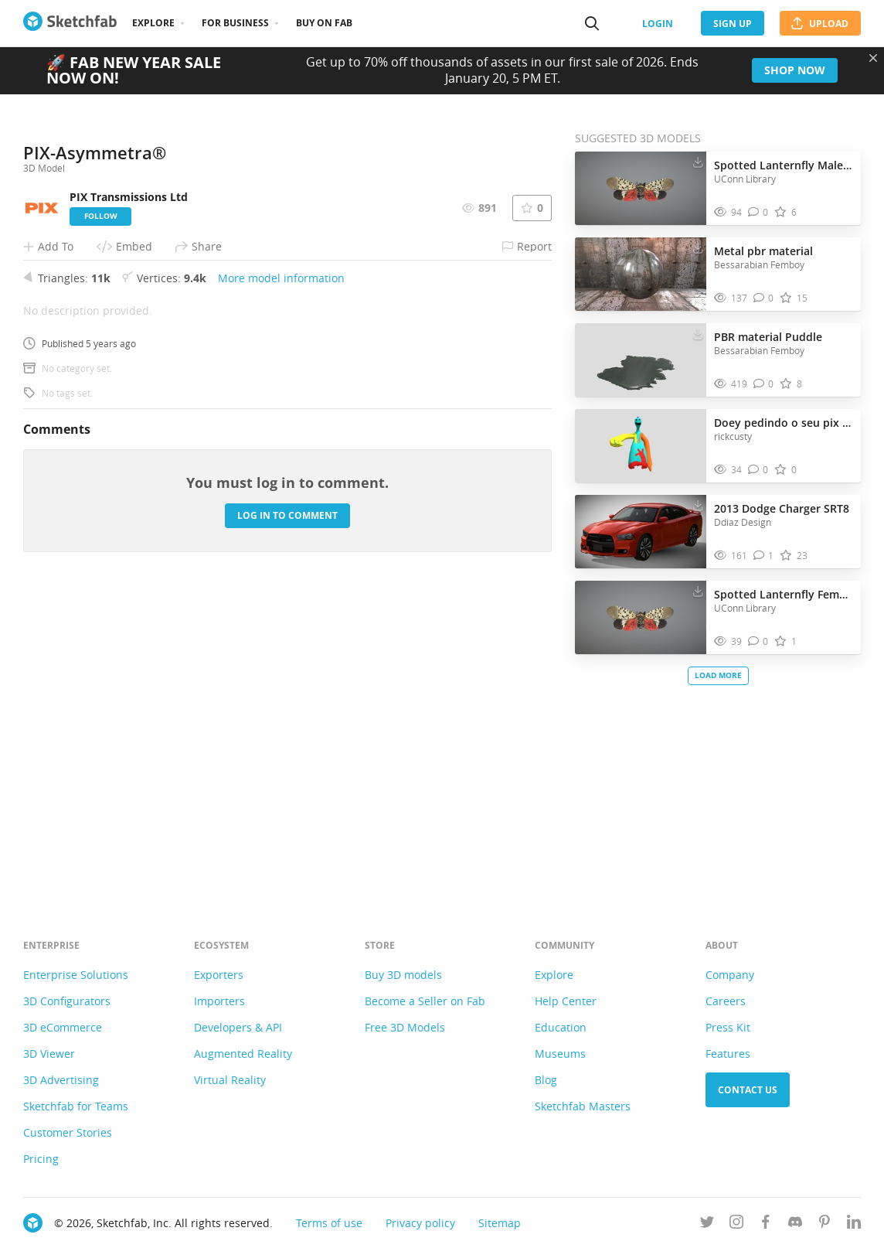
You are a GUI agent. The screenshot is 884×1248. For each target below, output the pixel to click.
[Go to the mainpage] (70, 23)
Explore (153, 22)
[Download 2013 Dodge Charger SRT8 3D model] (697, 505)
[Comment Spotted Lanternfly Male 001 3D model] (758, 212)
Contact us (747, 1089)
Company (730, 974)
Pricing (41, 1158)
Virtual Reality (230, 1079)
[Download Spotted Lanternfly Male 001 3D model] (697, 161)
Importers (219, 1001)
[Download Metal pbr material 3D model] (697, 247)
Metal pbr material (763, 251)
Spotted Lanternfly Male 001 (783, 165)
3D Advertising (61, 1079)
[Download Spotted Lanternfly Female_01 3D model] (697, 591)
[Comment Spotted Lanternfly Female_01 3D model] (758, 641)
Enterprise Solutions (75, 974)
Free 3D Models (405, 1027)
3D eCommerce (62, 1027)
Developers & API (238, 1027)
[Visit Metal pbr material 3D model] (640, 274)
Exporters (218, 974)
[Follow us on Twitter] (707, 1224)
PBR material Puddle (768, 336)
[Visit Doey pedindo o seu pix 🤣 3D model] (640, 446)
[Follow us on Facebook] (766, 1224)
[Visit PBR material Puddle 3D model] (640, 360)
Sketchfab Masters (583, 1106)
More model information (281, 574)
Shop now (794, 70)
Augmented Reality (243, 1053)
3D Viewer (49, 1053)
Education (560, 1027)
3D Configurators (66, 1001)
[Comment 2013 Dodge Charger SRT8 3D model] (763, 555)
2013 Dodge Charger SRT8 (781, 508)
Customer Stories (67, 1132)
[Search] (592, 23)
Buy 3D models (403, 974)
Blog (546, 1079)
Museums (560, 1053)
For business (235, 22)
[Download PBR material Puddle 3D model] (697, 333)
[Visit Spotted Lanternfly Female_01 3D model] (640, 618)
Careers (726, 1001)
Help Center (566, 1001)
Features (728, 1053)
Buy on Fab (324, 22)
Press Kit (728, 1027)
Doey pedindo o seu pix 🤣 (783, 422)
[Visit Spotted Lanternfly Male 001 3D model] (640, 189)
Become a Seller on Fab (425, 1001)
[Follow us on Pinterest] (824, 1224)
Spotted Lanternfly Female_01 (783, 594)
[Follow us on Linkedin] (854, 1224)
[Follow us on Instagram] (736, 1224)
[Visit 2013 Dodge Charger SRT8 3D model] (640, 532)
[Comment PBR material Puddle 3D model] (763, 383)
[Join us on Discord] (795, 1224)
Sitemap (499, 1223)
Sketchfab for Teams (75, 1106)
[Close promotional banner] (873, 58)
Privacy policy (420, 1223)
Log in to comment (287, 811)
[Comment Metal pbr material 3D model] (763, 298)
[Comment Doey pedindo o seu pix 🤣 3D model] (758, 469)
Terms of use (329, 1223)
